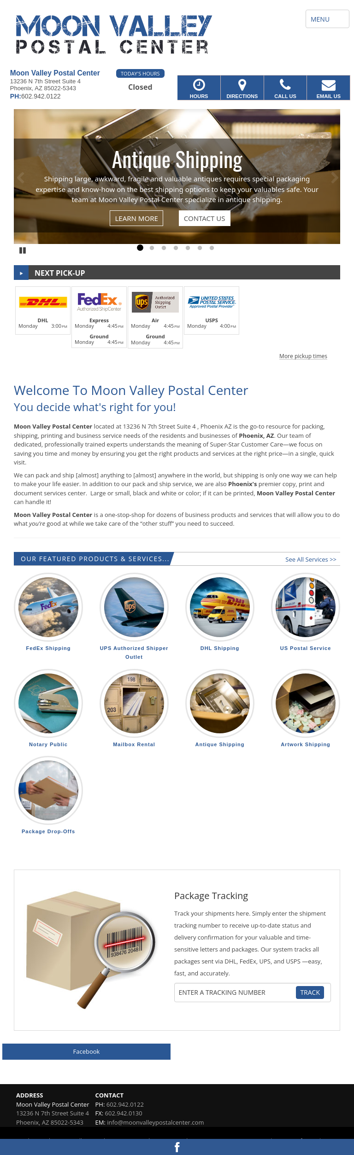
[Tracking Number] (236, 992)
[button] (177, 321)
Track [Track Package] (310, 992)
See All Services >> (310, 559)
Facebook (86, 1051)
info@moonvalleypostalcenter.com (155, 1122)
